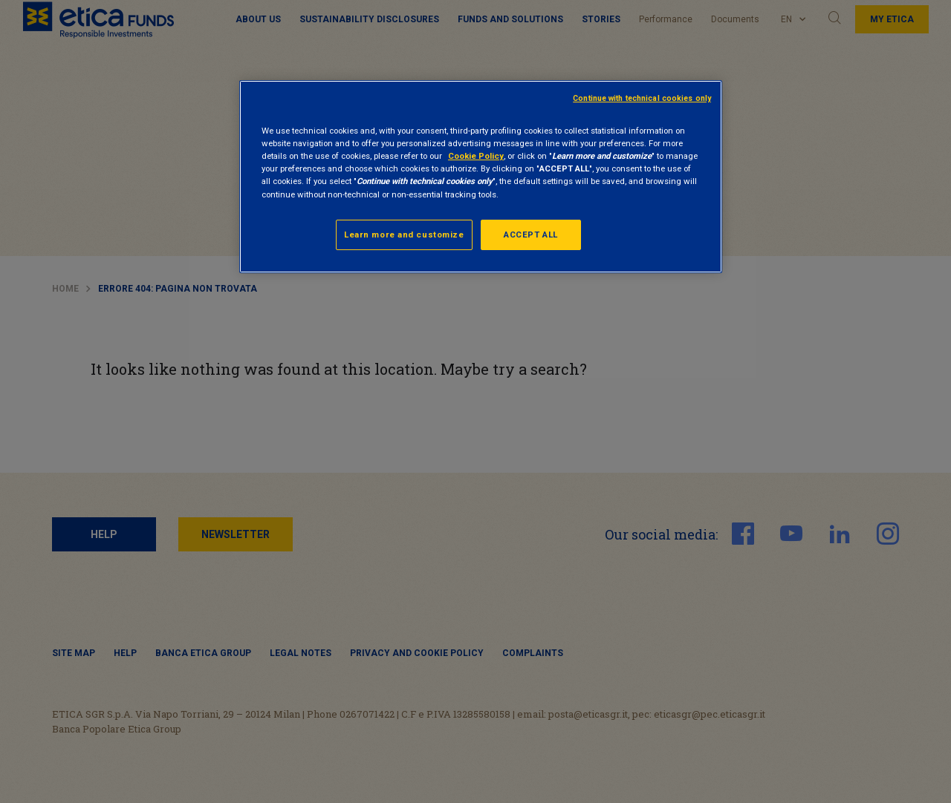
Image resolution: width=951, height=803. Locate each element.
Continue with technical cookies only (642, 98)
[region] (480, 176)
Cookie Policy (476, 156)
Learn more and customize (404, 234)
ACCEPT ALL (531, 234)
